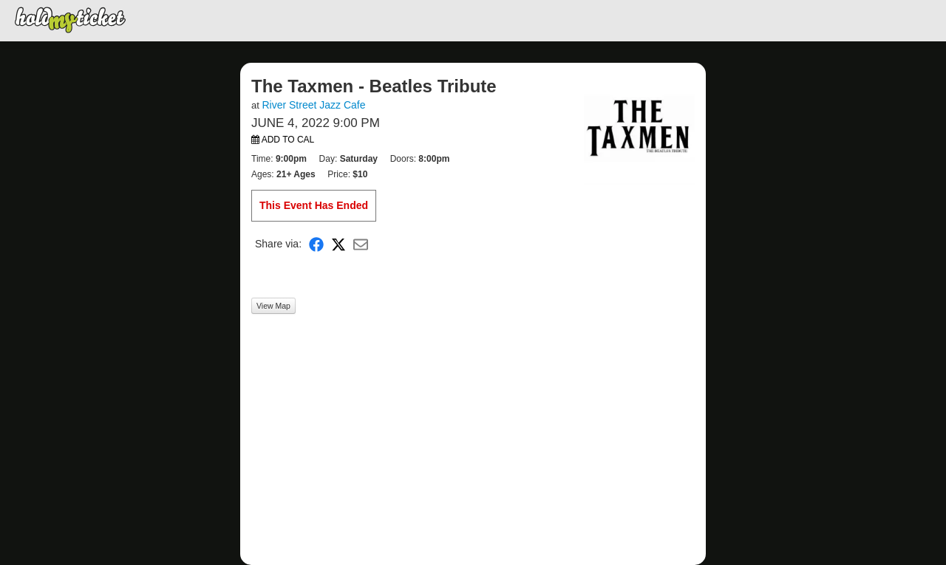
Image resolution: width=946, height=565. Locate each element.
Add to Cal (282, 139)
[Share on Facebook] (316, 244)
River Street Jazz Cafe (313, 105)
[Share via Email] (360, 244)
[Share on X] (338, 244)
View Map (273, 305)
